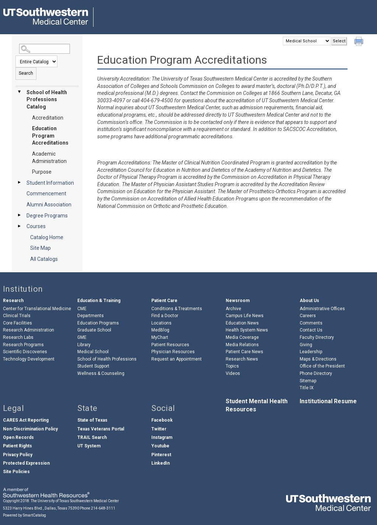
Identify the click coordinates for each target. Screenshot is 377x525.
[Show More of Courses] (19, 226)
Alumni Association (49, 204)
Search (26, 73)
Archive (233, 308)
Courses (36, 226)
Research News (242, 359)
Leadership (311, 351)
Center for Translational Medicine (37, 308)
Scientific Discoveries (25, 351)
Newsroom (238, 300)
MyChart (159, 337)
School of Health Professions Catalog (47, 99)
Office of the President (322, 366)
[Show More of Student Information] (19, 182)
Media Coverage (242, 337)
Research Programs (23, 344)
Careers (308, 315)
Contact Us (311, 330)
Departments (90, 315)
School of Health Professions (107, 359)
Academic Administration (49, 157)
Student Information (50, 183)
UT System (89, 445)
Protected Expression (26, 463)
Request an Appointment (176, 359)
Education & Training (98, 300)
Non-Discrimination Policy (30, 429)
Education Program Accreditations (50, 135)
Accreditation (47, 118)
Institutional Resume (328, 401)
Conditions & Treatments (176, 308)
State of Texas (92, 420)
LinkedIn (160, 463)
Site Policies (16, 471)
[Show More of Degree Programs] (19, 215)
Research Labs (18, 337)
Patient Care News (244, 351)
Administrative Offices (322, 308)
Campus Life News (245, 315)
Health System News (247, 330)
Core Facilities (17, 323)
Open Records (18, 437)
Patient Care (164, 300)
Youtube (160, 445)
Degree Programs (47, 216)
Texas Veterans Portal (100, 429)
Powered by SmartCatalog (24, 515)
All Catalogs (44, 259)
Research (13, 300)
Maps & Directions (318, 359)
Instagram (161, 437)
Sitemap (308, 380)
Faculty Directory (317, 337)
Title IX (307, 387)
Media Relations (242, 344)
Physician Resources (173, 351)
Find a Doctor (164, 315)
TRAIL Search (92, 437)
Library (84, 344)
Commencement (46, 193)
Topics (232, 366)
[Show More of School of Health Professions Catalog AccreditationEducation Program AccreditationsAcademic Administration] (19, 92)
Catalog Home (46, 237)
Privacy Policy (17, 454)
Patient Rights (17, 445)
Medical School (93, 351)
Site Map (40, 248)
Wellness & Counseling (100, 373)
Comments (311, 323)
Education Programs (98, 323)
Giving (306, 344)
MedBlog (160, 330)
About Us (309, 300)
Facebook (162, 420)
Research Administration (28, 330)
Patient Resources (170, 344)
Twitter (158, 429)
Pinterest (161, 454)
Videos (233, 373)
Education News (242, 323)
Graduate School (94, 330)
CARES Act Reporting (26, 420)
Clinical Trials (17, 315)
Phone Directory (316, 373)
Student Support (93, 366)
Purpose (42, 172)
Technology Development (28, 359)
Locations (161, 323)
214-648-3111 (103, 508)
